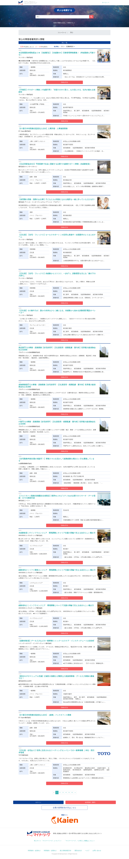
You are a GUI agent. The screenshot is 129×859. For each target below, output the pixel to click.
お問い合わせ (97, 850)
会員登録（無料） (90, 802)
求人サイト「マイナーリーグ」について (47, 840)
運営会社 (77, 850)
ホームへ (105, 2)
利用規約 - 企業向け (50, 850)
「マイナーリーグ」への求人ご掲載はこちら (78, 840)
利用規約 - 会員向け (34, 850)
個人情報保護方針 (65, 850)
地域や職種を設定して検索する (63, 23)
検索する (91, 16)
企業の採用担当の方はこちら (64, 808)
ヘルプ (87, 850)
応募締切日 (69, 46)
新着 (62, 46)
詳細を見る (64, 82)
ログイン (38, 802)
